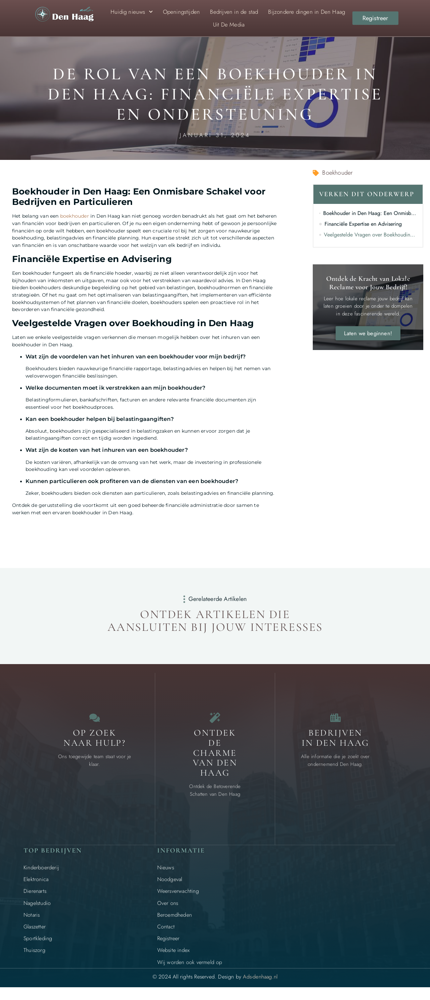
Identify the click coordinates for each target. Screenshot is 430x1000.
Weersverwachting (178, 897)
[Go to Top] (403, 948)
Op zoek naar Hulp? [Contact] (94, 744)
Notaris (32, 921)
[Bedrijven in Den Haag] (335, 720)
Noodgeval (169, 885)
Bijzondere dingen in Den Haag (306, 12)
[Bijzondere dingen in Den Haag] (215, 720)
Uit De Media (229, 24)
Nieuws (165, 874)
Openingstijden (181, 12)
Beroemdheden (174, 921)
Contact (166, 933)
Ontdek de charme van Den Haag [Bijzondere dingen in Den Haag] (215, 759)
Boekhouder (337, 172)
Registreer (168, 945)
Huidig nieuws (132, 11)
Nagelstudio (37, 909)
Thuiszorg (34, 956)
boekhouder (74, 216)
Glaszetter (35, 933)
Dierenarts (35, 897)
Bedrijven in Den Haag (335, 744)
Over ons (167, 909)
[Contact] (94, 720)
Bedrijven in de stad (234, 12)
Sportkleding (38, 945)
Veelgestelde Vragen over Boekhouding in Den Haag (370, 234)
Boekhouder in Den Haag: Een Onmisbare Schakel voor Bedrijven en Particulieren (370, 213)
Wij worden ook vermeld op (189, 968)
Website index (173, 956)
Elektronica (36, 885)
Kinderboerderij (41, 874)
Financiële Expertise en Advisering (363, 224)
